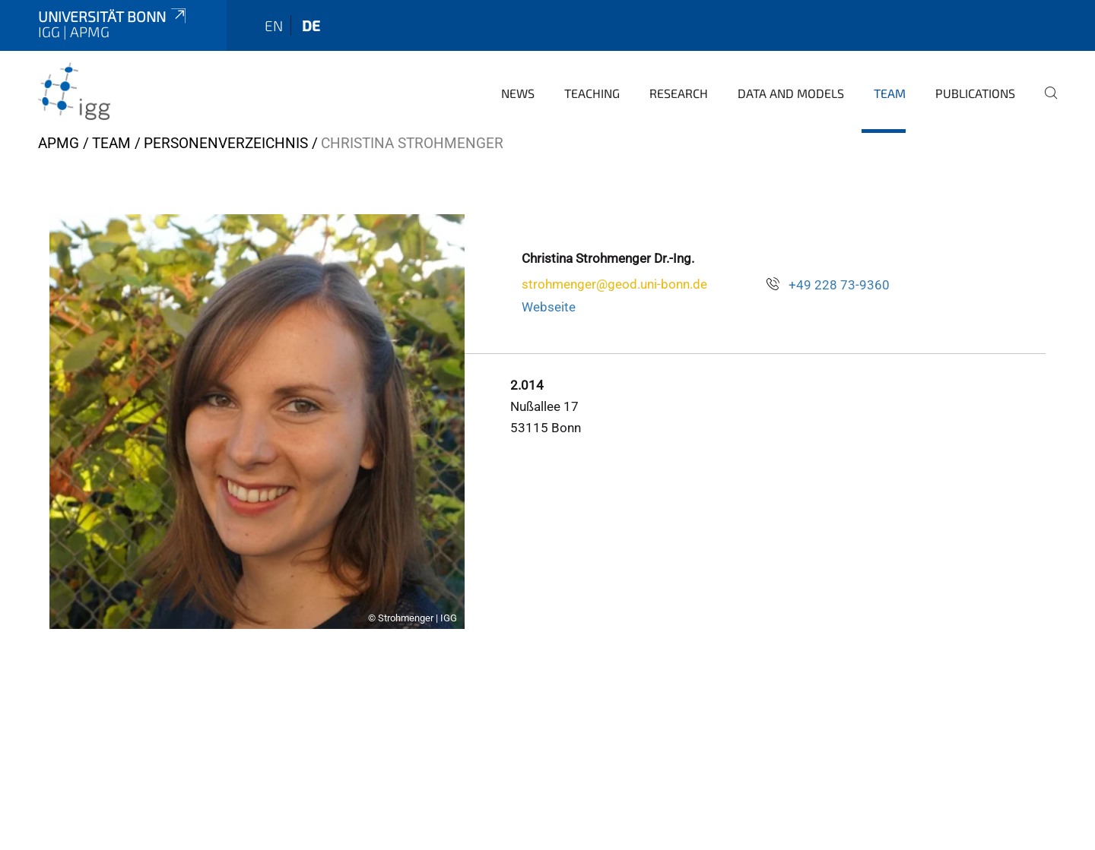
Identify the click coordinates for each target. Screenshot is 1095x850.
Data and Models (791, 93)
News (518, 93)
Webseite (549, 306)
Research (678, 93)
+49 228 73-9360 (839, 284)
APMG (58, 143)
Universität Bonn (113, 16)
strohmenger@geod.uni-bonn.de (614, 284)
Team (890, 93)
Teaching (592, 93)
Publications (975, 93)
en (274, 25)
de (311, 25)
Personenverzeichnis (226, 143)
